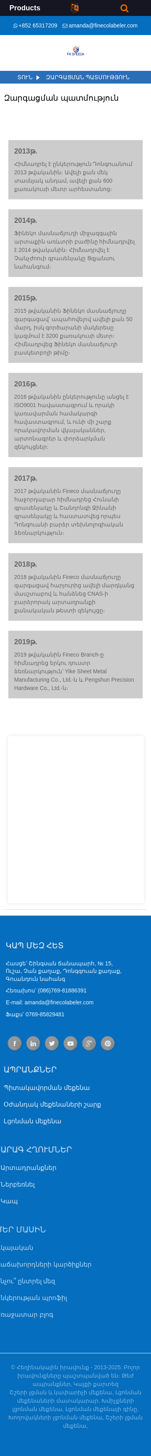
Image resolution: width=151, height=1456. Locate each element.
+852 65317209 (38, 25)
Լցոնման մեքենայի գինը (101, 1409)
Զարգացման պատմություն (88, 77)
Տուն (24, 77)
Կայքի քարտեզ (96, 1384)
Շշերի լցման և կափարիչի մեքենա (61, 1392)
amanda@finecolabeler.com (103, 25)
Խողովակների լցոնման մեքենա (55, 1417)
